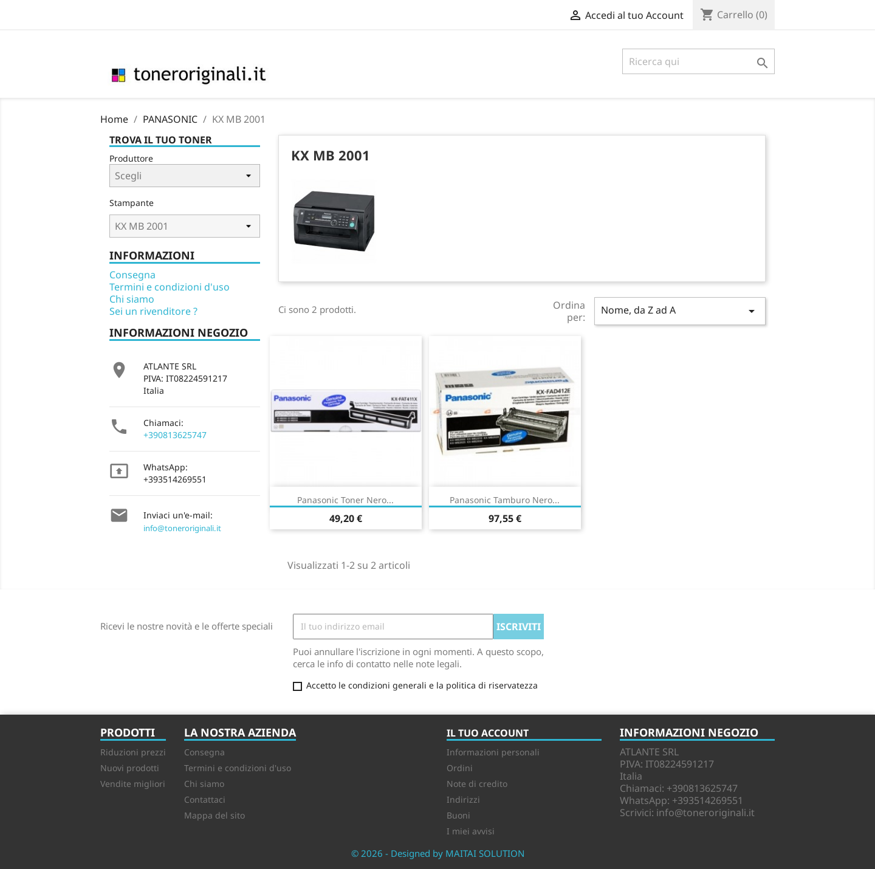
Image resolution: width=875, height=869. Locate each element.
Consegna (132, 274)
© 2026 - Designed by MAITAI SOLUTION (437, 853)
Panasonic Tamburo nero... (505, 500)
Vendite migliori (132, 783)
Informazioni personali (493, 752)
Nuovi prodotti (129, 768)
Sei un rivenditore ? (153, 311)
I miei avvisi (471, 831)
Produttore (131, 158)
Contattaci (204, 799)
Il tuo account (488, 733)
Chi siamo (131, 299)
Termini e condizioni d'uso (169, 287)
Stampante (131, 202)
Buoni (458, 815)
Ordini (460, 768)
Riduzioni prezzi (133, 752)
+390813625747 (175, 435)
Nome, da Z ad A (680, 310)
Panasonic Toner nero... (345, 500)
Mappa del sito (214, 815)
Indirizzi (463, 799)
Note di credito (477, 783)
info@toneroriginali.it (182, 528)
